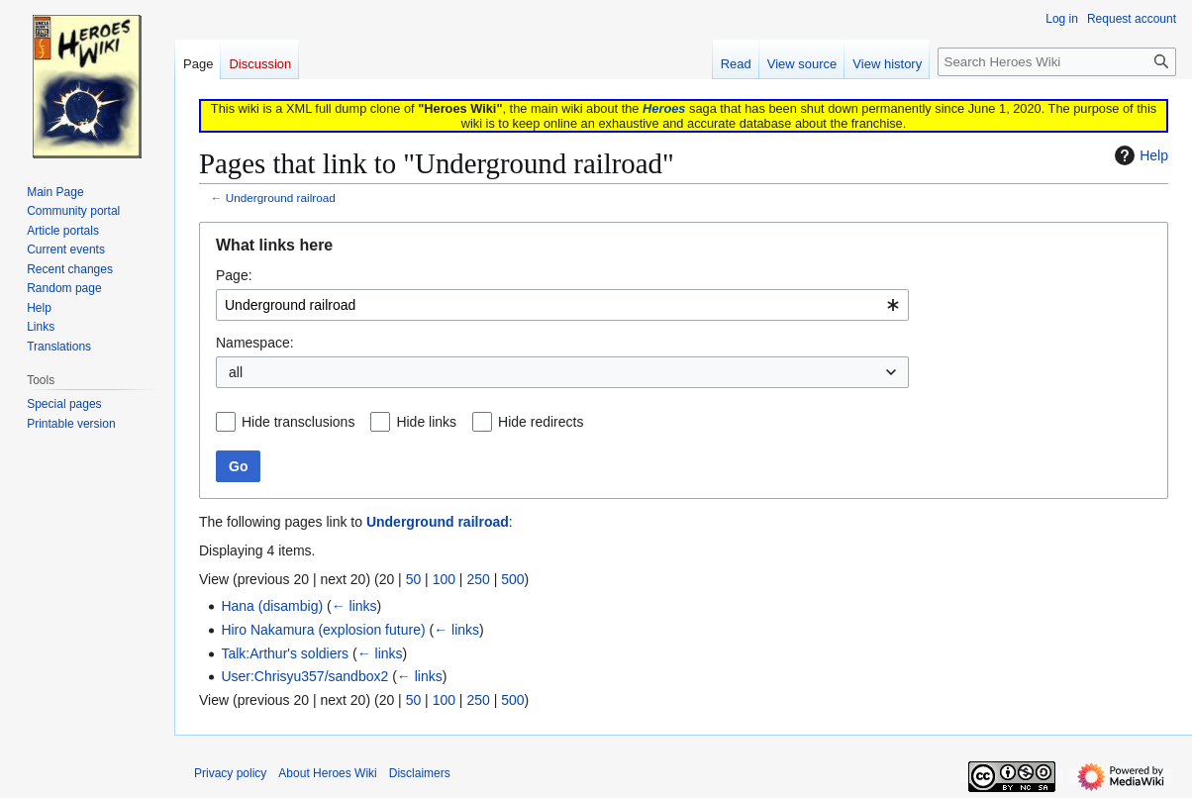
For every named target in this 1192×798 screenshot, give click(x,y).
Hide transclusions (298, 422)
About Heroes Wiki (327, 773)
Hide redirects (540, 422)
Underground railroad (281, 197)
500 (512, 579)
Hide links (426, 422)
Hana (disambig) (272, 606)
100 (444, 579)
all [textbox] (236, 372)
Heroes (664, 108)
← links (354, 606)
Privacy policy (230, 773)
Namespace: (255, 342)
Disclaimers (419, 773)
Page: (234, 275)
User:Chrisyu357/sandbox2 (304, 676)
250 (477, 579)
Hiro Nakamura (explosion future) (323, 630)
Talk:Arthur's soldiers (284, 653)
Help (1139, 155)
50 (414, 579)
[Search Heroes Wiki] (1057, 62)
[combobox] (562, 305)
